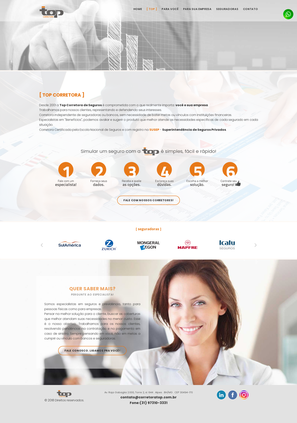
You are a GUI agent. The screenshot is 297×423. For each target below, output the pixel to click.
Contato (250, 9)
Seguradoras (227, 9)
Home (137, 9)
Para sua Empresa (197, 9)
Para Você (170, 9)
